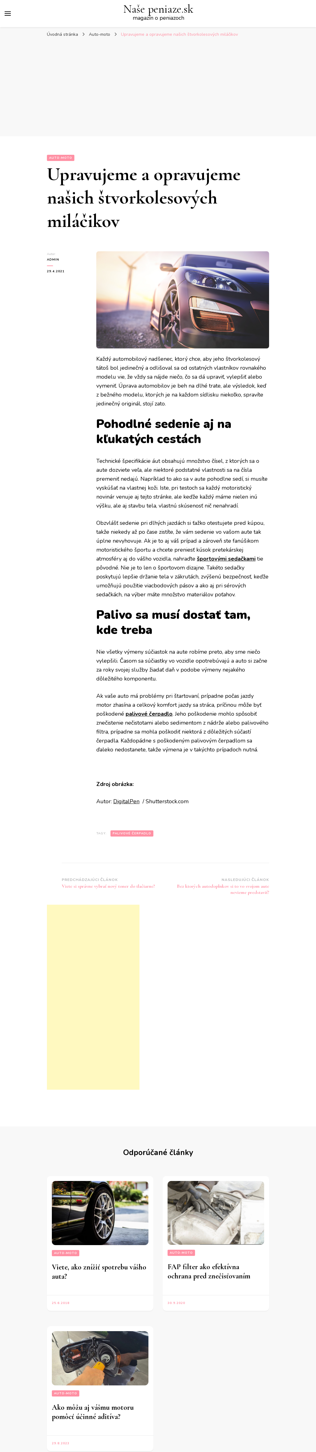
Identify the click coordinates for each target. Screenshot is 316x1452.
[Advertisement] (158, 90)
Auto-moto (60, 158)
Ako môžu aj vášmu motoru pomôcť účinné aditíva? (93, 1412)
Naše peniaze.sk (158, 9)
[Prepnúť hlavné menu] (8, 13)
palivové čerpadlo (132, 833)
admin (53, 259)
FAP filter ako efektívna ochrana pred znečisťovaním (209, 1271)
